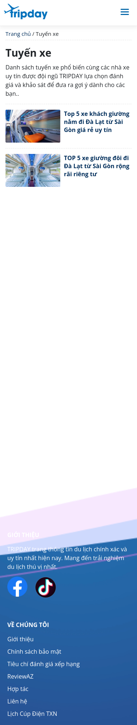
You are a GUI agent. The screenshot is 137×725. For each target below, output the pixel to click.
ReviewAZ (20, 676)
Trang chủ (18, 33)
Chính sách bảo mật (34, 651)
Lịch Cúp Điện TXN (32, 714)
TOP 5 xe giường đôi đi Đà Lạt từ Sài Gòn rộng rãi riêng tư (96, 166)
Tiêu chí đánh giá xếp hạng (43, 664)
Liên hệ (17, 701)
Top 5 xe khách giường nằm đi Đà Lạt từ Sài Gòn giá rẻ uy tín (96, 122)
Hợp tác (17, 689)
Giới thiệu (20, 639)
